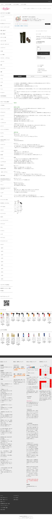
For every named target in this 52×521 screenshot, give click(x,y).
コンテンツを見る (22, 4)
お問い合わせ (16, 499)
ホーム (2, 4)
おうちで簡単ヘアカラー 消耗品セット (21, 207)
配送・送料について (3, 499)
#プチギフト (26, 25)
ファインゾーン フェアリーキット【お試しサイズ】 (18, 207)
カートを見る (16, 497)
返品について (39, 56)
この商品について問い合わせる (41, 70)
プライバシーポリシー (4, 505)
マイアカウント (16, 495)
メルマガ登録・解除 (3, 507)
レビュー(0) (45, 76)
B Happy (1, 290)
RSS (1, 509)
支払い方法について (3, 497)
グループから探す (15, 4)
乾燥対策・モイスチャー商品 (5, 288)
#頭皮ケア (21, 25)
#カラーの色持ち (17, 25)
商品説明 (20, 76)
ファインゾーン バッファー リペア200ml (15, 207)
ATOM (4, 509)
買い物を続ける (39, 72)
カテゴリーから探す (7, 4)
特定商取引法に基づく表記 (5, 503)
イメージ (32, 76)
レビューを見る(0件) (39, 65)
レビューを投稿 (39, 66)
